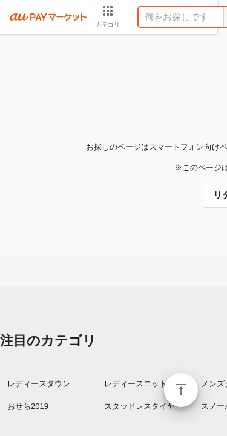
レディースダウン (38, 383)
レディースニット (135, 383)
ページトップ (181, 390)
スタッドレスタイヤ (139, 406)
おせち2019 (27, 406)
